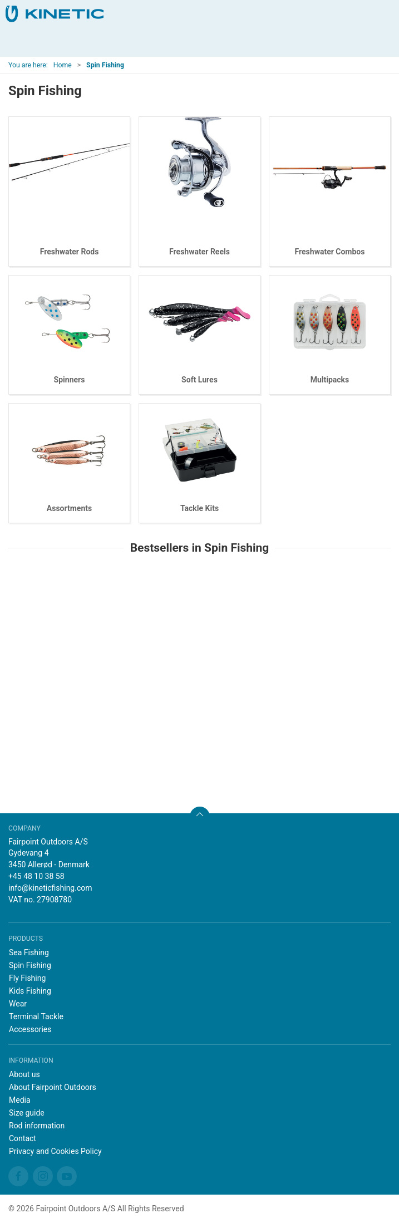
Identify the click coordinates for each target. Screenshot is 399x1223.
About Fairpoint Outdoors (52, 1087)
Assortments (69, 508)
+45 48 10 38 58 (36, 876)
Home (62, 65)
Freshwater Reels (199, 251)
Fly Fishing (27, 978)
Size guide (27, 1112)
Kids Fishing (30, 990)
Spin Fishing (30, 965)
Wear (18, 1003)
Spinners (69, 379)
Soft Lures (199, 379)
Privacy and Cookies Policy (55, 1151)
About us (24, 1074)
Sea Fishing (29, 952)
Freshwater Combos (330, 251)
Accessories (30, 1029)
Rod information (37, 1125)
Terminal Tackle (36, 1016)
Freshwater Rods (69, 251)
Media (20, 1100)
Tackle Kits (199, 508)
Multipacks (330, 379)
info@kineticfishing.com (50, 887)
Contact (22, 1138)
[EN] (54, 14)
